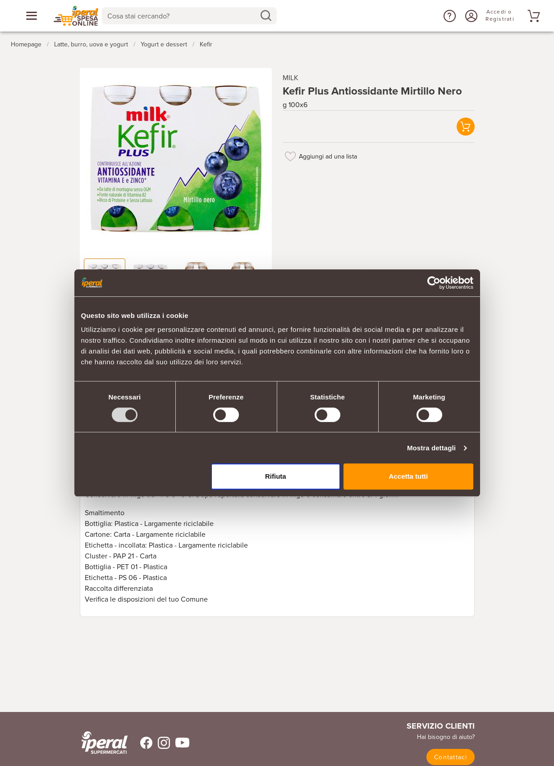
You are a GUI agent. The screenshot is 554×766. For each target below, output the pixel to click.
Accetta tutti (408, 476)
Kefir (206, 44)
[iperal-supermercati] (104, 742)
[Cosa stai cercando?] (182, 16)
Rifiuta (275, 476)
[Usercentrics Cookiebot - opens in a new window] (433, 283)
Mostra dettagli (431, 448)
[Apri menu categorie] (31, 16)
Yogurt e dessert (164, 44)
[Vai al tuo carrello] (532, 16)
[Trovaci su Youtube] (179, 742)
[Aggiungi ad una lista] (291, 156)
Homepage (26, 44)
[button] (448, 16)
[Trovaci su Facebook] (140, 742)
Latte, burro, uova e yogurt (91, 44)
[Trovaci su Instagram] (161, 742)
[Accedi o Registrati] (470, 16)
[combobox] (189, 15)
